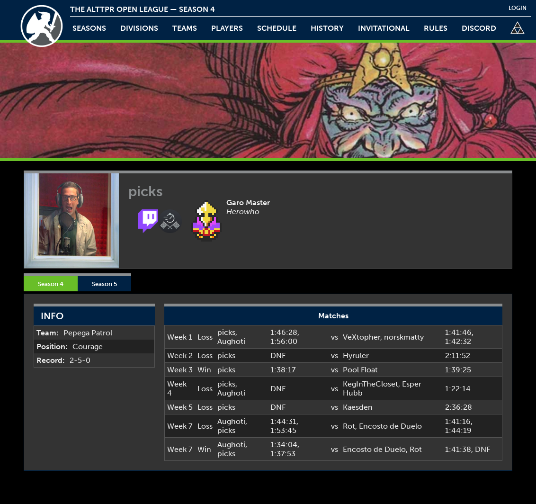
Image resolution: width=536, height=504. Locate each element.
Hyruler (356, 355)
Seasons (89, 28)
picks (226, 332)
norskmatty (404, 337)
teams (184, 28)
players (227, 28)
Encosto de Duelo (390, 426)
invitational (384, 28)
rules (435, 28)
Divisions (139, 28)
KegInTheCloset (370, 383)
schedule (276, 28)
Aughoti (231, 341)
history (327, 28)
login (518, 8)
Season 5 (104, 284)
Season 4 (50, 284)
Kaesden (358, 407)
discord (479, 28)
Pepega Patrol (87, 332)
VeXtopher (361, 337)
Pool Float (360, 369)
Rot (349, 426)
